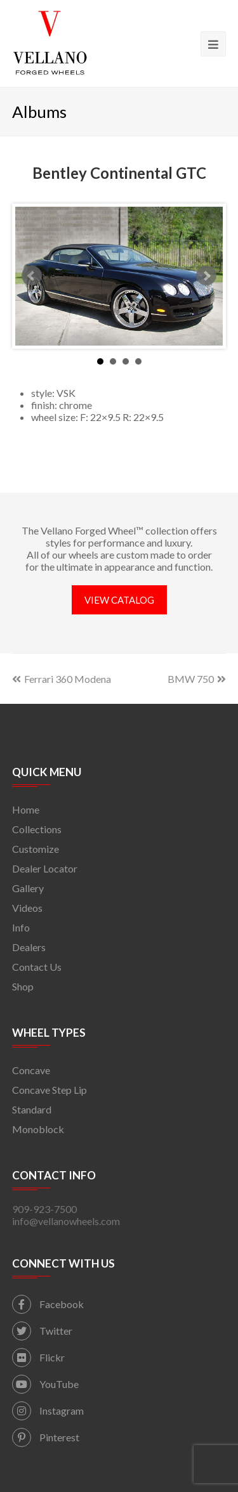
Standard (31, 1109)
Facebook (48, 1304)
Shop (23, 986)
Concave (31, 1070)
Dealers (29, 947)
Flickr (38, 1357)
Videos (27, 908)
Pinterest (45, 1437)
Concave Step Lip (49, 1090)
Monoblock (38, 1129)
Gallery (28, 888)
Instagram (48, 1410)
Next (206, 276)
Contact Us (37, 967)
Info (21, 927)
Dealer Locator (44, 868)
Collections (37, 829)
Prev (32, 276)
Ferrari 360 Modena (61, 679)
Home (25, 809)
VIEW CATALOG (119, 600)
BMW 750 (197, 679)
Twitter (42, 1331)
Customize (35, 849)
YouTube (45, 1384)
